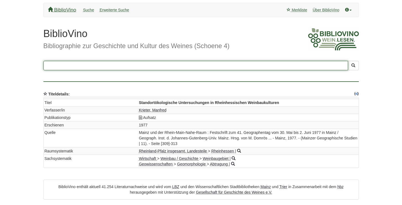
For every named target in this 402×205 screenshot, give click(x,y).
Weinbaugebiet (216, 158)
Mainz (266, 187)
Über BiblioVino (326, 10)
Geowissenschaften (156, 164)
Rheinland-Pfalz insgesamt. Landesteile (173, 151)
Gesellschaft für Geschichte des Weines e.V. (234, 192)
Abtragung (219, 164)
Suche (88, 10)
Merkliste (297, 10)
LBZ (175, 187)
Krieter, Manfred (153, 110)
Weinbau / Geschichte (179, 158)
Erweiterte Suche (114, 10)
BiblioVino (62, 10)
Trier (283, 187)
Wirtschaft (148, 158)
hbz (340, 187)
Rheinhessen (223, 151)
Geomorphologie (192, 164)
